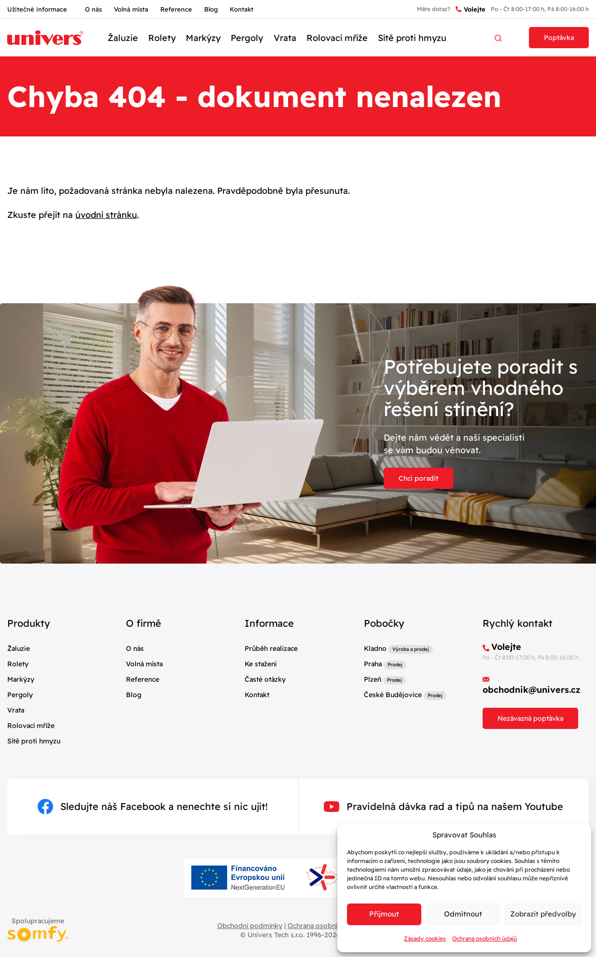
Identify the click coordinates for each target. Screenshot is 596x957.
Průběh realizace (271, 648)
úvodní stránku (106, 214)
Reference (176, 9)
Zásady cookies (425, 938)
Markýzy (203, 37)
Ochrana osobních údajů (484, 938)
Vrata (285, 37)
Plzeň (372, 679)
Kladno (375, 648)
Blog (211, 9)
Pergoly (247, 37)
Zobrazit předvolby (543, 913)
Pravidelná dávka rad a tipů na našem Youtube (443, 806)
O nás (93, 9)
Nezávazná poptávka (530, 718)
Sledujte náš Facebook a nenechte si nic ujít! (153, 806)
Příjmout (384, 913)
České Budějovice (393, 694)
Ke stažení (261, 664)
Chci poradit (418, 478)
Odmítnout (463, 913)
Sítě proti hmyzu (412, 37)
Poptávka (559, 37)
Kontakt (241, 9)
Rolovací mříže (337, 37)
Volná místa (131, 9)
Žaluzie (123, 37)
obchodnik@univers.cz (532, 689)
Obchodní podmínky (249, 925)
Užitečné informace (37, 9)
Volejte (470, 9)
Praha (373, 664)
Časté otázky (265, 679)
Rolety (162, 37)
